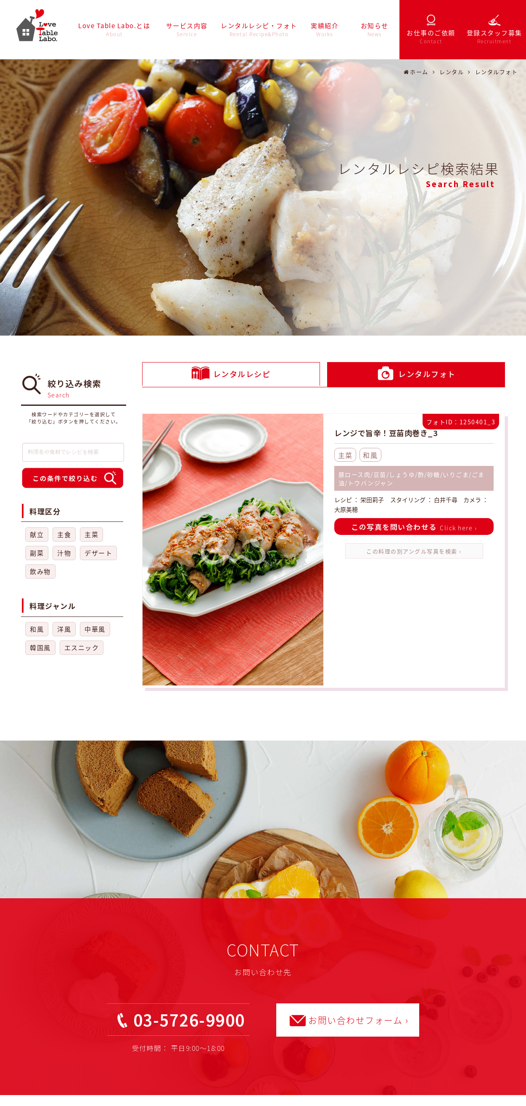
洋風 (64, 629)
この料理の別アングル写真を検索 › (414, 551)
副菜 (37, 553)
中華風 (95, 629)
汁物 (64, 553)
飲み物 (40, 571)
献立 (37, 534)
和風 (37, 629)
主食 (64, 534)
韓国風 (40, 647)
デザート (98, 553)
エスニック (81, 647)
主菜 (91, 534)
